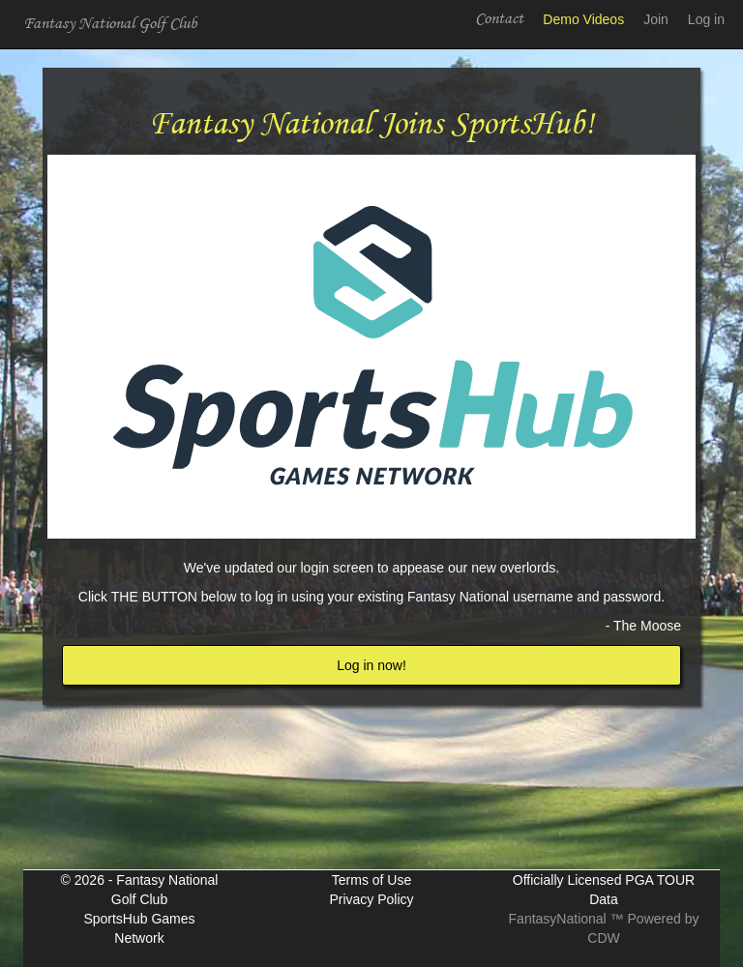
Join (656, 19)
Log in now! (371, 665)
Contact (499, 19)
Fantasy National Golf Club (110, 24)
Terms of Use (371, 880)
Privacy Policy (371, 899)
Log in (706, 19)
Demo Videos (583, 19)
